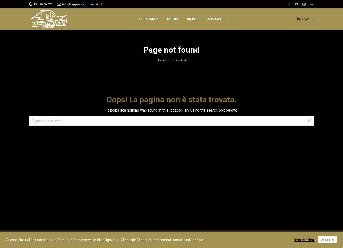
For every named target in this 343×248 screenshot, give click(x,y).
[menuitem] (148, 19)
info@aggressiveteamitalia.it (82, 4)
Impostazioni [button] (304, 240)
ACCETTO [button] (327, 240)
